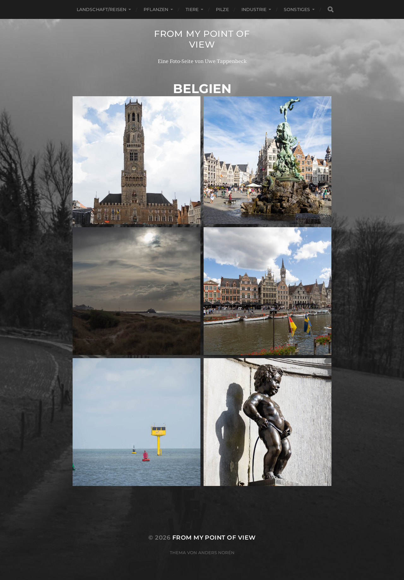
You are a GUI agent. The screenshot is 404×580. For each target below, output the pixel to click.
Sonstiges (297, 9)
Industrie (253, 9)
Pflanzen (156, 9)
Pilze (222, 9)
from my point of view (202, 39)
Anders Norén (216, 552)
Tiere (192, 9)
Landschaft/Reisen (101, 9)
